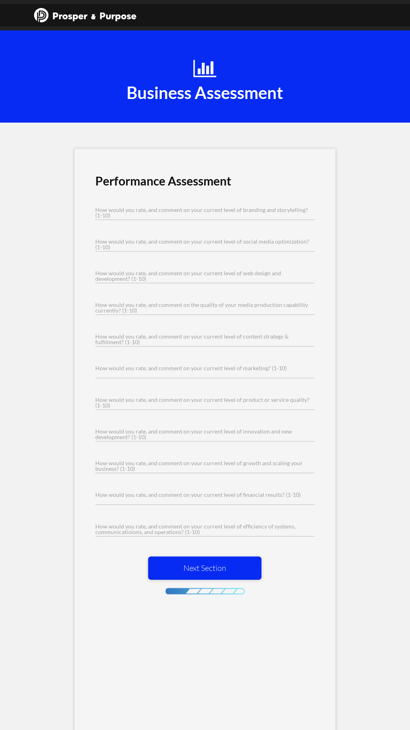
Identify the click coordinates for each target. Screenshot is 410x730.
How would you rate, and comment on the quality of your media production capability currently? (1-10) (201, 307)
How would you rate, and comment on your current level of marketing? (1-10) (191, 368)
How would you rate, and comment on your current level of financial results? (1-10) (198, 495)
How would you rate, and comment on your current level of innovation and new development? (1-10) (193, 434)
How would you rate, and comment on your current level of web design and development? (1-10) (188, 276)
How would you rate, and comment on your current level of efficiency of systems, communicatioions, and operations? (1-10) (195, 529)
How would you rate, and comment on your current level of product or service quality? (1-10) (202, 402)
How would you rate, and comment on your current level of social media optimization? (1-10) (202, 244)
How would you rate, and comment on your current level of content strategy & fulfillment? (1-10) (192, 339)
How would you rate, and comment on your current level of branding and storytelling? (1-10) (201, 212)
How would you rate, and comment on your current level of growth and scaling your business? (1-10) (199, 466)
